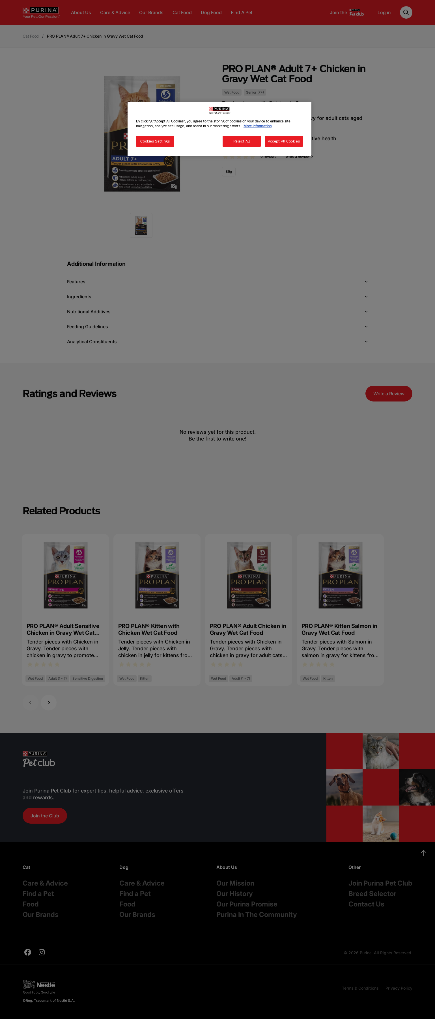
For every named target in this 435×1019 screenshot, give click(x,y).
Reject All (241, 141)
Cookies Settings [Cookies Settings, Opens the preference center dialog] (155, 141)
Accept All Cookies (284, 141)
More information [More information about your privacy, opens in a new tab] (258, 126)
